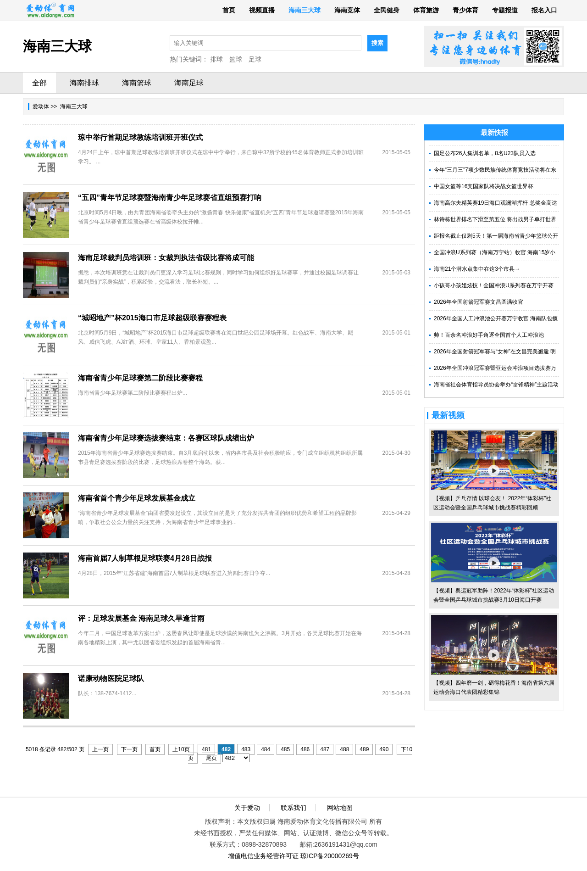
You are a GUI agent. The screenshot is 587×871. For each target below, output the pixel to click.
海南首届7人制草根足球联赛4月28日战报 (145, 558)
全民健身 (386, 10)
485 (285, 749)
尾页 (211, 758)
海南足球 (189, 83)
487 (324, 749)
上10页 (180, 749)
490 (383, 749)
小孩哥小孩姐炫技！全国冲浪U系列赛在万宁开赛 (494, 285)
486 (305, 749)
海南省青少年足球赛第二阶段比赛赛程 (140, 378)
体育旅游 (426, 10)
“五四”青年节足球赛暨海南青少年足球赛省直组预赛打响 (169, 197)
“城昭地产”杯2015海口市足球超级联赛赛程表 (152, 318)
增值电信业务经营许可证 (263, 856)
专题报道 (505, 10)
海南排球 (84, 83)
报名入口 (544, 10)
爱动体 (41, 106)
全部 (39, 83)
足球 (255, 59)
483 (245, 749)
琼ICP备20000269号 (329, 856)
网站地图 (340, 807)
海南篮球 (136, 83)
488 (344, 749)
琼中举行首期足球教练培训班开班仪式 (140, 137)
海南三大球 (304, 10)
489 (364, 749)
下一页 (129, 749)
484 (265, 749)
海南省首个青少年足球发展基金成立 (136, 498)
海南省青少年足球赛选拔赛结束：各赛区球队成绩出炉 (166, 438)
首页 (228, 10)
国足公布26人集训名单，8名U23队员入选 (485, 153)
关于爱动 (247, 807)
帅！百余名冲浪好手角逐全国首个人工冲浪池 (489, 335)
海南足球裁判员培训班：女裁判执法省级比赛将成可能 (166, 258)
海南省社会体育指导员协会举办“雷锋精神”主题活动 (496, 384)
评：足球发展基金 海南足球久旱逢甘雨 (141, 618)
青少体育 (465, 10)
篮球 (235, 59)
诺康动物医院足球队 (111, 678)
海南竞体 (347, 10)
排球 (216, 59)
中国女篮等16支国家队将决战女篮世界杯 (483, 186)
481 (206, 749)
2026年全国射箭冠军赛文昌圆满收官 (478, 302)
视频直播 (262, 10)
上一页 (100, 749)
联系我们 (293, 807)
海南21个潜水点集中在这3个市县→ (477, 269)
